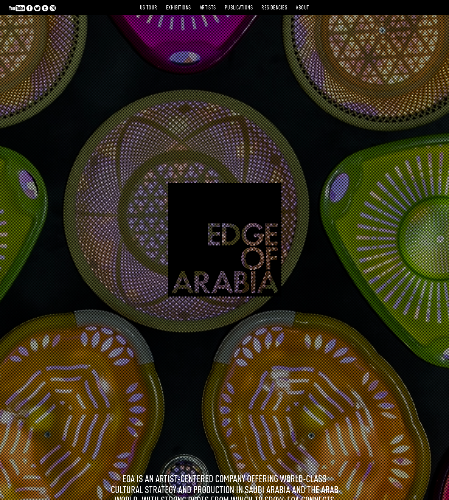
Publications (239, 8)
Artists (208, 8)
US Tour (148, 8)
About (302, 8)
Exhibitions (178, 8)
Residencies (274, 8)
